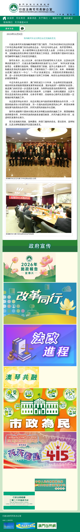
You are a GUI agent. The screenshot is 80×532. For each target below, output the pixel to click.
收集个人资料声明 (8, 520)
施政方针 (57, 18)
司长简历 (20, 18)
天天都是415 (21, 22)
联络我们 (8, 22)
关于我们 (43, 18)
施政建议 (68, 18)
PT (74, 15)
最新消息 (32, 18)
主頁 (4, 18)
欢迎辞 (10, 18)
